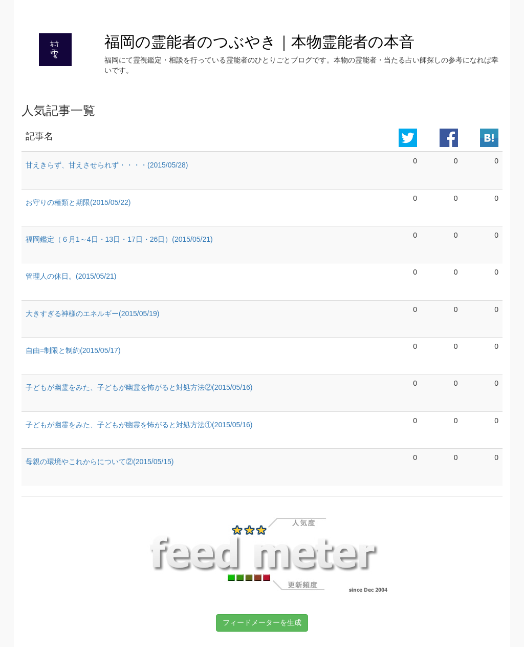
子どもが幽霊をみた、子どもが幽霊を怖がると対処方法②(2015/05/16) (139, 387)
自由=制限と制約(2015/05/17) (73, 350)
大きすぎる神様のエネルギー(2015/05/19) (92, 313)
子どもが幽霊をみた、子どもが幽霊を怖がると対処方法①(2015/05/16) (139, 425)
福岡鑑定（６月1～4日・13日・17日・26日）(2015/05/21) (119, 239)
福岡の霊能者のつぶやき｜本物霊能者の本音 (259, 41)
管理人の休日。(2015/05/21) (71, 276)
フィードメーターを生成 (262, 622)
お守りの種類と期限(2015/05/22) (78, 202)
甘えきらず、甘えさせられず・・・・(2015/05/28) (107, 165)
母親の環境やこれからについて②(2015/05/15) (99, 461)
